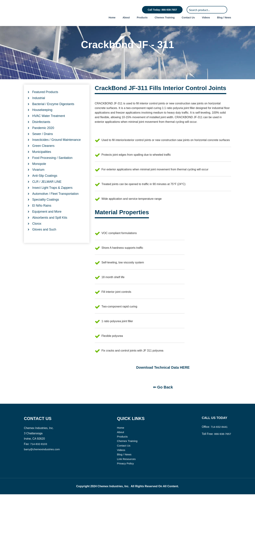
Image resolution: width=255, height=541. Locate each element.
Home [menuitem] (112, 17)
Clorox (36, 233)
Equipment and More (47, 221)
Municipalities (41, 161)
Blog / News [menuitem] (224, 17)
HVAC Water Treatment (48, 124)
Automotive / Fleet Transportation (55, 203)
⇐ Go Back (163, 432)
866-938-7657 (222, 479)
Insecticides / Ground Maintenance (56, 149)
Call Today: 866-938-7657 (162, 9)
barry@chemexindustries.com (42, 494)
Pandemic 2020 (43, 137)
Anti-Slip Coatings (45, 185)
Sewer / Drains (42, 143)
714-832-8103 (39, 489)
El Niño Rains (42, 215)
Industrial (38, 106)
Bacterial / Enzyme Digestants (53, 112)
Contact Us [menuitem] (188, 17)
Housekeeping (42, 118)
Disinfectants (41, 131)
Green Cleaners (43, 155)
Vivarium (38, 179)
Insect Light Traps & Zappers (52, 197)
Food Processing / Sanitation (52, 167)
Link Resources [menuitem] (127, 505)
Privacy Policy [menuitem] (126, 509)
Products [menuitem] (142, 17)
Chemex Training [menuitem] (165, 17)
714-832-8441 (219, 472)
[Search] (207, 9)
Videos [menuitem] (206, 17)
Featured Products (45, 100)
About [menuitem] (126, 17)
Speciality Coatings (45, 209)
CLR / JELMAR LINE (47, 191)
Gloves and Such (44, 239)
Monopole (39, 173)
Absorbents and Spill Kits (50, 227)
